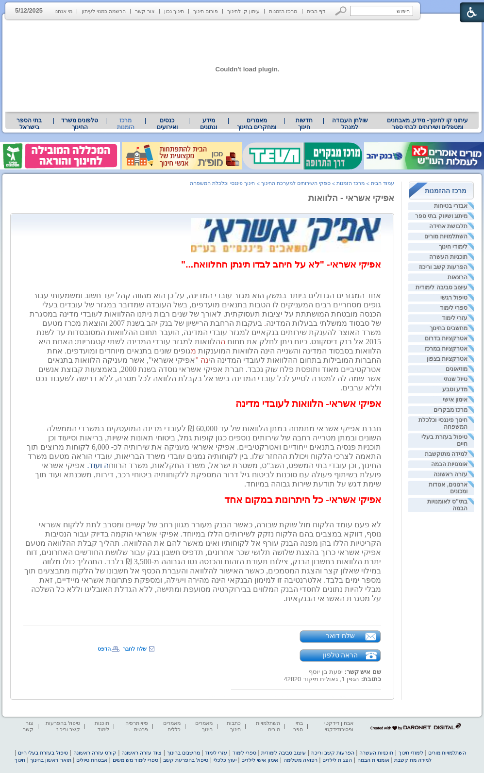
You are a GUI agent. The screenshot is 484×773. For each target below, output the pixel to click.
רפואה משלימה (300, 760)
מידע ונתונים (208, 124)
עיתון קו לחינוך (243, 11)
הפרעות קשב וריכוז (443, 267)
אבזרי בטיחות (450, 205)
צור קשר (145, 11)
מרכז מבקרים (450, 409)
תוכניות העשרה (448, 256)
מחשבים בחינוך (448, 328)
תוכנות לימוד (102, 726)
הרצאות (457, 277)
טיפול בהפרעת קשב (185, 760)
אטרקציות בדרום (446, 338)
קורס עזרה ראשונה (95, 753)
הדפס (104, 649)
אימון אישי (455, 399)
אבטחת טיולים (91, 760)
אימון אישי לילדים (259, 760)
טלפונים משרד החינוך (79, 124)
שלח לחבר (135, 649)
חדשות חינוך (304, 124)
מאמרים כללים (172, 726)
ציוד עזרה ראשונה (141, 753)
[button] (341, 11)
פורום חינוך (205, 11)
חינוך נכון (174, 11)
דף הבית (316, 11)
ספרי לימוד (453, 307)
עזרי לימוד (454, 318)
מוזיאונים (456, 369)
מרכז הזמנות (283, 11)
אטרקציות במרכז (446, 348)
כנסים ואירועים (167, 124)
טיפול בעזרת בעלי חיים (43, 753)
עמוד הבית (382, 183)
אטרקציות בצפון (447, 358)
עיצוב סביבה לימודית (441, 287)
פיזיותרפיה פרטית (136, 726)
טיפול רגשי (453, 297)
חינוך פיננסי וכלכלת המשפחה (222, 183)
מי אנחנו (63, 11)
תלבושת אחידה (448, 226)
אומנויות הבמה (449, 464)
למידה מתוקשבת (446, 454)
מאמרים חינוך (204, 726)
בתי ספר (298, 726)
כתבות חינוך (234, 726)
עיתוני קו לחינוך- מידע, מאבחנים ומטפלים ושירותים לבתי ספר (427, 124)
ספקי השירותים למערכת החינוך (296, 183)
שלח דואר (340, 635)
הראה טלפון (340, 655)
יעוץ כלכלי (225, 760)
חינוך (20, 760)
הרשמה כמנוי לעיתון (104, 11)
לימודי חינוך (453, 246)
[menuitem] (427, 124)
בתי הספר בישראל (29, 124)
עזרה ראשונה (450, 474)
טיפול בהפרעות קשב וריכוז (63, 726)
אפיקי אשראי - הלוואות (351, 198)
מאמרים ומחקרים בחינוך (256, 124)
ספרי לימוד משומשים (135, 760)
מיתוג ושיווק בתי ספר (441, 216)
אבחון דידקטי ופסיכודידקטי (338, 726)
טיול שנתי (455, 379)
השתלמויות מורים (445, 236)
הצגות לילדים (337, 760)
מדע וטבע (454, 389)
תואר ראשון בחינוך (50, 760)
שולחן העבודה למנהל (350, 124)
